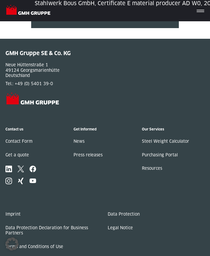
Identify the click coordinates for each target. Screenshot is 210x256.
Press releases (88, 154)
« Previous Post (47, 30)
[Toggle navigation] (200, 10)
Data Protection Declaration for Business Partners (46, 230)
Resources (152, 168)
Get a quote (17, 154)
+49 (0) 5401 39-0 (34, 83)
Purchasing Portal (160, 154)
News (79, 141)
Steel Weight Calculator (165, 141)
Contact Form (19, 141)
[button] (12, 244)
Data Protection (124, 214)
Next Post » (43, 36)
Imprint (13, 214)
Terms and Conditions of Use (34, 246)
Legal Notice (120, 227)
